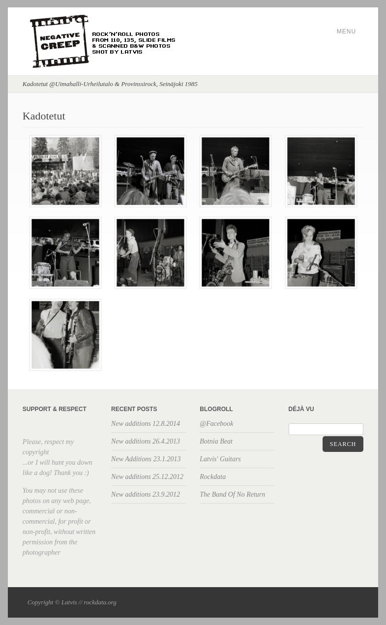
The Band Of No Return (232, 494)
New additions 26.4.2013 (145, 441)
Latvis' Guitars (220, 459)
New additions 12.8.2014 (145, 423)
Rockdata (213, 476)
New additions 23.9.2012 (145, 494)
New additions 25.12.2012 (147, 476)
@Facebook (216, 423)
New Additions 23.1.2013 (145, 459)
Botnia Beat (216, 441)
